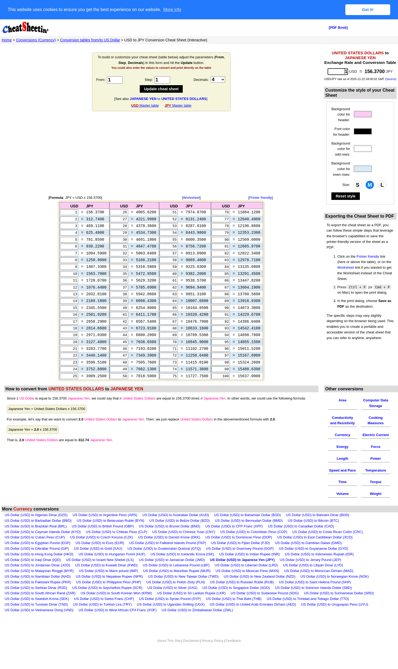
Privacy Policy (212, 651)
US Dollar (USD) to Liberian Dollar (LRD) (246, 576)
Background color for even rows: (340, 168)
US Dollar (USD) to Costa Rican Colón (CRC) (327, 542)
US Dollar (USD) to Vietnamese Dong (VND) (39, 620)
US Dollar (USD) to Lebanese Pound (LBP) (176, 576)
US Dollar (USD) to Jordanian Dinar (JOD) (37, 576)
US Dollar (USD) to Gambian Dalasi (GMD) (308, 553)
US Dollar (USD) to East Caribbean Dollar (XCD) (315, 548)
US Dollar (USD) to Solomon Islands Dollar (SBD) (313, 598)
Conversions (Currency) (36, 40)
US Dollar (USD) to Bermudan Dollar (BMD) (249, 531)
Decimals (200, 79)
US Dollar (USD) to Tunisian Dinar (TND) (36, 615)
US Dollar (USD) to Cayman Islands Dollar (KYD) (43, 542)
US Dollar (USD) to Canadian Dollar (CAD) (301, 537)
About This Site (169, 651)
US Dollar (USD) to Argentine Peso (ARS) (105, 525)
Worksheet (191, 197)
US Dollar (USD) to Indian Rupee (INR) (249, 565)
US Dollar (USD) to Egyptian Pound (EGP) (37, 553)
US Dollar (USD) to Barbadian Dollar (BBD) (38, 531)
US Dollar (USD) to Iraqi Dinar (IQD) (33, 570)
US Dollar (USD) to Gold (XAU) (98, 559)
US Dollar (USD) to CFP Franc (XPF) (234, 537)
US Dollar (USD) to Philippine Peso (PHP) (108, 593)
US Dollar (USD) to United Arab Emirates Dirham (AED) (253, 615)
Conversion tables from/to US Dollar (90, 40)
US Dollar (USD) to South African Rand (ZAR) (40, 604)
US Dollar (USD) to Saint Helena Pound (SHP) (315, 593)
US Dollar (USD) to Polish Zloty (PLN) (175, 593)
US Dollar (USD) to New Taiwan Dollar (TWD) (183, 587)
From (100, 79)
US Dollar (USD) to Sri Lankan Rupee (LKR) (191, 604)
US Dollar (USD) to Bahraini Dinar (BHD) (317, 525)
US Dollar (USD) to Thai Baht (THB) (233, 609)
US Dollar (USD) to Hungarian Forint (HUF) (111, 565)
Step (148, 79)
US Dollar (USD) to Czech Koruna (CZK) (101, 548)
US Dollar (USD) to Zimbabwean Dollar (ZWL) (197, 620)
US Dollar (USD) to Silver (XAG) (173, 598)
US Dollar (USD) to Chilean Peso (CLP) (116, 542)
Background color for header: (340, 114)
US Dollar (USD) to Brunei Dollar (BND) (169, 537)
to (168, 98)
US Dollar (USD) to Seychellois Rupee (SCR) (107, 598)
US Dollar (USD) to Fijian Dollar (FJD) (240, 553)
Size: (346, 184)
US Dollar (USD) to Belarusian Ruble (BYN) (110, 531)
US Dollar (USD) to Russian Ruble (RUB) (242, 593)
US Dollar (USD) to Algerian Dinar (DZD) (36, 525)
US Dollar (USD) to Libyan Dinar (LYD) (313, 576)
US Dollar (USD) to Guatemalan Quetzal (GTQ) (164, 559)
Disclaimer (191, 651)
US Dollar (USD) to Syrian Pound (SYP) (170, 609)
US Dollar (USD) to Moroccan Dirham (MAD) (318, 581)
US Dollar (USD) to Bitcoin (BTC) (313, 531)
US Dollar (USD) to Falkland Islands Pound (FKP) (167, 553)
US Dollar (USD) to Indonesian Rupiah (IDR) (319, 565)
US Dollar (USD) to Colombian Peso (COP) (253, 542)
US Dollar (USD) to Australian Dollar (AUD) (175, 525)
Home (7, 40)
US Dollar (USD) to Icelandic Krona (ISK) (182, 565)
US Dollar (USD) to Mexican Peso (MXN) (247, 581)
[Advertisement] (161, 153)
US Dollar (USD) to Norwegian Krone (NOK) (334, 587)
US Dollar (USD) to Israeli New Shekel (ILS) (100, 570)
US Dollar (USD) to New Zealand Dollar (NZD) (259, 587)
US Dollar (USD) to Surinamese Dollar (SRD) (339, 604)
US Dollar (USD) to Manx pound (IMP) (108, 581)
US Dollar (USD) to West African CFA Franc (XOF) (117, 620)
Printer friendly (260, 197)
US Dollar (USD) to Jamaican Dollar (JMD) (172, 570)
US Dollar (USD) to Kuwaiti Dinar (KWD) (106, 576)
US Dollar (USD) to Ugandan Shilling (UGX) (171, 615)
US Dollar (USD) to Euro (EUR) (100, 553)
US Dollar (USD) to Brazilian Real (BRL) (36, 537)
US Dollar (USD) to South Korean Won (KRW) (116, 604)
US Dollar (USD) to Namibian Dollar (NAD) (38, 587)
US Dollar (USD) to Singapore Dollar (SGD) (236, 598)
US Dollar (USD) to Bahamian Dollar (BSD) (247, 525)
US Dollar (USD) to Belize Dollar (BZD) (179, 531)
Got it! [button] (368, 10)
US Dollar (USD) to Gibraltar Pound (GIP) (37, 559)
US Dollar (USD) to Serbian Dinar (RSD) (36, 598)
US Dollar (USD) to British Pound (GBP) (103, 537)
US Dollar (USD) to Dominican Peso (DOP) (238, 548)
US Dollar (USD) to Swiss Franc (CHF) (104, 609)
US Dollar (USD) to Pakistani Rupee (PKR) (38, 593)
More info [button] (172, 9)
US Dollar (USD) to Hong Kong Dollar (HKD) (39, 565)
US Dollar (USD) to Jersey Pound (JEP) (310, 570)
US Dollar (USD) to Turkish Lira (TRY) (102, 615)
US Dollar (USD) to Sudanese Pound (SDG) (265, 604)
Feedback (233, 651)
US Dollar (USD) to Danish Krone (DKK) (169, 548)
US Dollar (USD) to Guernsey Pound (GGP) (240, 559)
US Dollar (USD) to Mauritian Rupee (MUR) (177, 581)
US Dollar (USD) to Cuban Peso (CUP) (35, 548)
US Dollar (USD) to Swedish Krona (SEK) (37, 609)
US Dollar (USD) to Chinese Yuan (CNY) (183, 542)
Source (390, 78)
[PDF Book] (338, 27)
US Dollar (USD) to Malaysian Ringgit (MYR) (39, 581)
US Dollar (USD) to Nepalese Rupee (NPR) (109, 587)
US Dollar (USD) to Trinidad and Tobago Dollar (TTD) (308, 609)
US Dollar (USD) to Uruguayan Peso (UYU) (334, 615)
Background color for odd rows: (340, 148)
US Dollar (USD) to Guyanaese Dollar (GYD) (313, 559)
